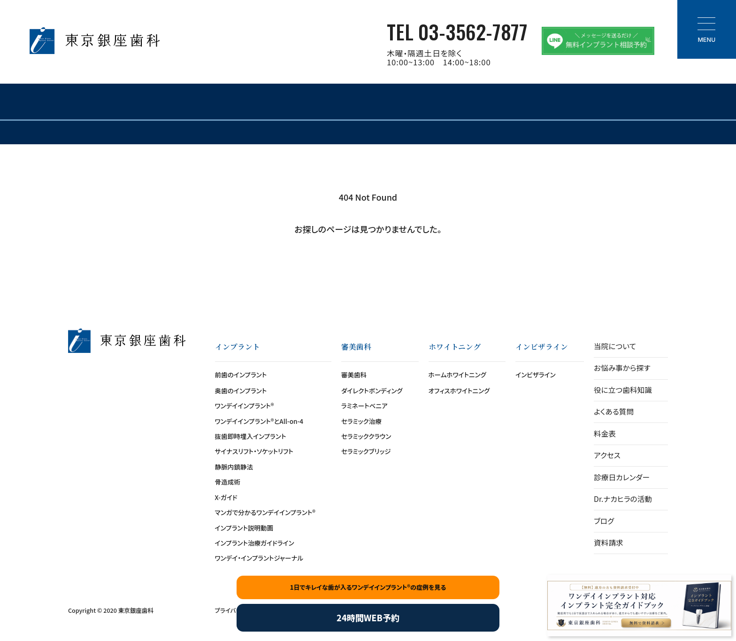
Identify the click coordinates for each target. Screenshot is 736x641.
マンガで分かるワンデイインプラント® (265, 512)
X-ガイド (226, 497)
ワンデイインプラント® (244, 405)
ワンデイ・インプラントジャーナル (259, 558)
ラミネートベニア (364, 405)
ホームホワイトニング (457, 374)
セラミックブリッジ (366, 451)
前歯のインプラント (241, 374)
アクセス (607, 455)
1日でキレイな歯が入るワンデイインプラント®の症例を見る (368, 587)
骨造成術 (227, 481)
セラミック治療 (361, 421)
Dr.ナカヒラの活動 (623, 498)
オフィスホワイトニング (459, 390)
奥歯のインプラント (241, 390)
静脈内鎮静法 (234, 466)
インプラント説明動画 (244, 527)
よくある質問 (614, 411)
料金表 (605, 433)
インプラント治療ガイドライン (254, 542)
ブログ (604, 521)
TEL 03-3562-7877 (457, 31)
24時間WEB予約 (368, 617)
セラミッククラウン (366, 436)
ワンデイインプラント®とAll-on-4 (259, 421)
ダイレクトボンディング (372, 390)
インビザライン (535, 374)
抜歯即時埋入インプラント (250, 436)
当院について (615, 346)
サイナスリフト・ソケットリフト (254, 451)
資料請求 (608, 542)
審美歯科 (354, 374)
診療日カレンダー (622, 477)
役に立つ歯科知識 (623, 389)
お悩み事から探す (622, 367)
